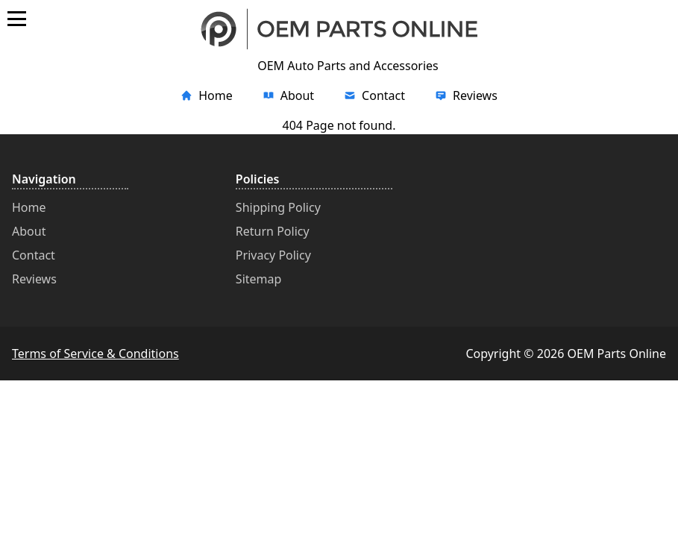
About (28, 231)
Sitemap (259, 279)
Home (29, 207)
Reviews (34, 279)
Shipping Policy (278, 207)
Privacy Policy (273, 255)
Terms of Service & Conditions (95, 353)
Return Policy (273, 231)
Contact (33, 255)
